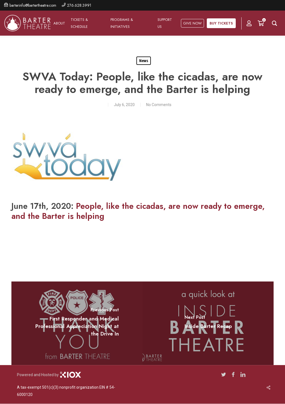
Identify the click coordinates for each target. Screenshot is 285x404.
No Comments (158, 104)
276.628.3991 (79, 5)
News (143, 60)
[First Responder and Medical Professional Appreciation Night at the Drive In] (76, 323)
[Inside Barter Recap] (208, 323)
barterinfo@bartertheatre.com (32, 5)
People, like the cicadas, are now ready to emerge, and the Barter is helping (138, 211)
